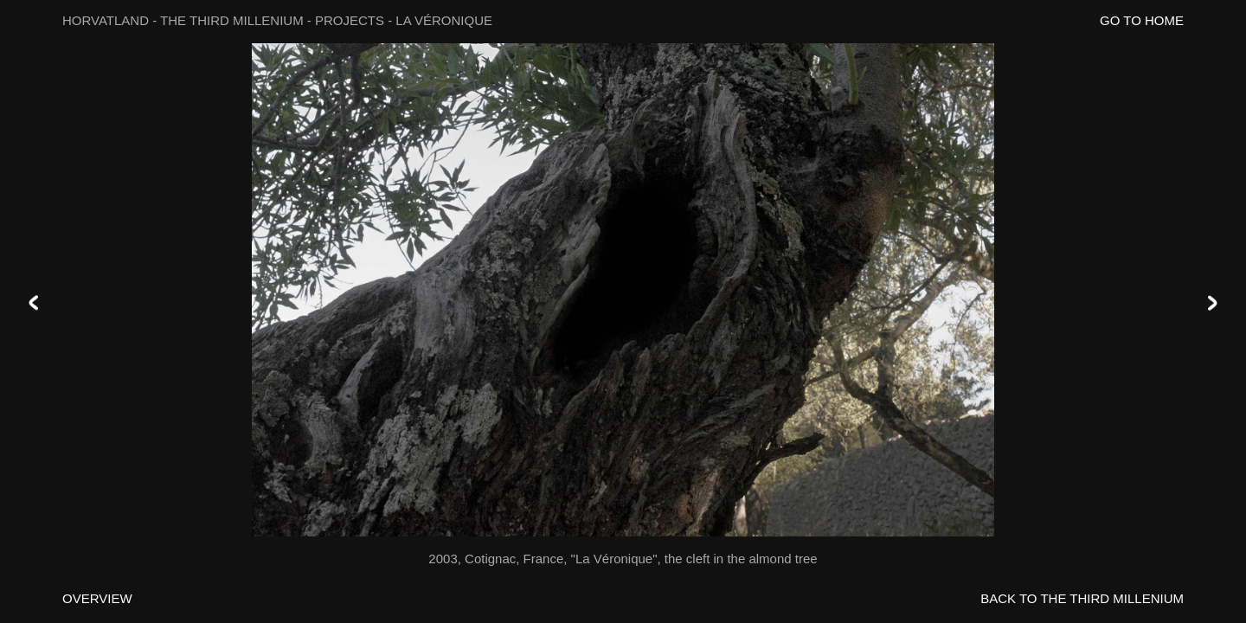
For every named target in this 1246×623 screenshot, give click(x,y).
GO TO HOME (1142, 20)
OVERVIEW (97, 598)
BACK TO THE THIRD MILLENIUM (1082, 598)
